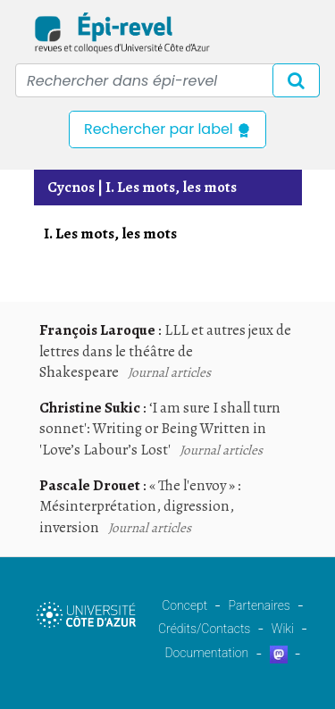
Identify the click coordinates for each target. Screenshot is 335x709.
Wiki (283, 628)
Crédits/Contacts (204, 628)
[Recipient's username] (167, 80)
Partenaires (259, 605)
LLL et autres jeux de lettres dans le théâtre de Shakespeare (165, 351)
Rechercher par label (167, 129)
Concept (184, 605)
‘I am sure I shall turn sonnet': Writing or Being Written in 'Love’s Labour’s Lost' (160, 428)
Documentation (206, 653)
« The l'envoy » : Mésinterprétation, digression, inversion (140, 506)
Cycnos (71, 187)
